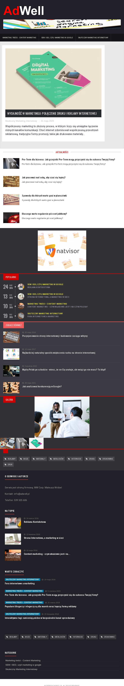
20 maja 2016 (29, 325)
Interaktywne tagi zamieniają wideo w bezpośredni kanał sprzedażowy (40, 611)
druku (92, 452)
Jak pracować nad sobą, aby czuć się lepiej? (43, 170)
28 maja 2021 (29, 376)
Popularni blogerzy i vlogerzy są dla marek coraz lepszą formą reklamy (40, 599)
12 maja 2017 (29, 342)
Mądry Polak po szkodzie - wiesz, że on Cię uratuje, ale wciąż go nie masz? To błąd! (64, 362)
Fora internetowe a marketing (43, 309)
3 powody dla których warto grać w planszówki (44, 188)
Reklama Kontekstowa (38, 280)
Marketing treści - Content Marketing (19, 38)
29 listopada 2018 (50, 607)
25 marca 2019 (52, 596)
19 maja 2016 (48, 573)
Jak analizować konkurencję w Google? (42, 379)
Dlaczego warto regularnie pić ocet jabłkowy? (44, 207)
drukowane (108, 452)
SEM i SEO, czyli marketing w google (57, 38)
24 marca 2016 (31, 512)
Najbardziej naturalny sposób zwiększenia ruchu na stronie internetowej (58, 346)
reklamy (12, 452)
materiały (40, 452)
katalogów (58, 452)
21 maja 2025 (49, 102)
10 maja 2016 (30, 544)
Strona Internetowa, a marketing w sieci (48, 290)
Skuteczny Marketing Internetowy (93, 38)
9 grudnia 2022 (29, 359)
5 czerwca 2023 (53, 584)
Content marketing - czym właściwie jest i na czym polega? (57, 300)
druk (10, 458)
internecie (76, 452)
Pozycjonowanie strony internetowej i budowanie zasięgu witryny (55, 329)
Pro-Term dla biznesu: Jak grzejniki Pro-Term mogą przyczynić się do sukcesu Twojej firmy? (68, 152)
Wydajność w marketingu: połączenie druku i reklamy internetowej (27, 89)
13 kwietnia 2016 (32, 528)
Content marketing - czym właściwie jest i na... (47, 547)
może (25, 452)
